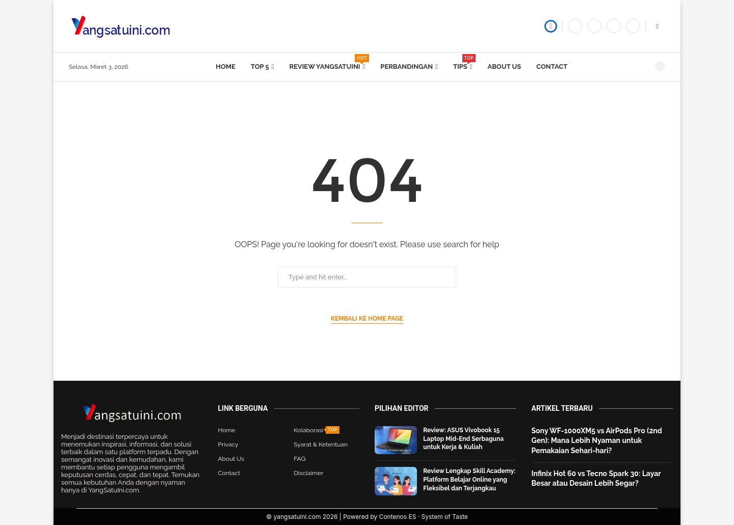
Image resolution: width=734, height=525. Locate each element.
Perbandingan (406, 66)
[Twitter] (594, 26)
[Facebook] (575, 26)
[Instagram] (633, 26)
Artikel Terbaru (562, 408)
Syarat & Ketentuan (321, 444)
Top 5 (260, 66)
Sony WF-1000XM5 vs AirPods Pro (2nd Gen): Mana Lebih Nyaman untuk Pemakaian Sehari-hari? (597, 441)
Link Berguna (243, 408)
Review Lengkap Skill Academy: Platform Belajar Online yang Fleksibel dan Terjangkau (469, 479)
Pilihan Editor (402, 408)
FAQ (299, 459)
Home (225, 66)
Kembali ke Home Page (367, 318)
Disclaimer (308, 473)
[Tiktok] (614, 26)
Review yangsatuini (327, 62)
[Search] (660, 66)
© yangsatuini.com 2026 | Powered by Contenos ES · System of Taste (367, 516)
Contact (551, 66)
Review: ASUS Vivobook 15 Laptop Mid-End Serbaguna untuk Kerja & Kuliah (463, 439)
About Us (504, 66)
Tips (463, 62)
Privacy (228, 444)
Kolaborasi (308, 430)
